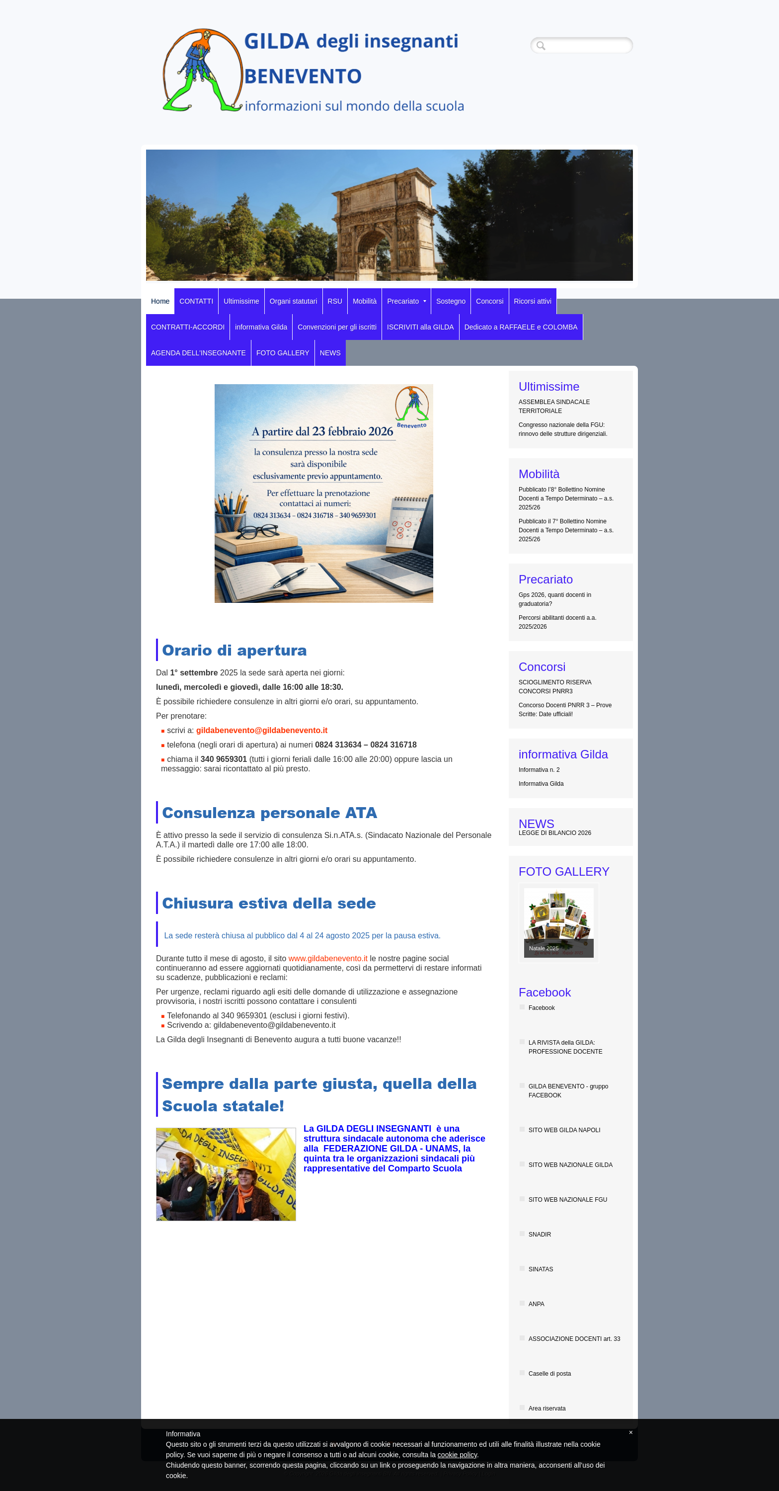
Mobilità (365, 301)
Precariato (406, 301)
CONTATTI (196, 301)
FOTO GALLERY (283, 353)
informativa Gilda (261, 327)
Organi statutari (293, 301)
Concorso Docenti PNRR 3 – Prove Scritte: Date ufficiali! (565, 710)
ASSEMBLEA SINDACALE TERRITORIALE (554, 406)
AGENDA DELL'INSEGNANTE (198, 353)
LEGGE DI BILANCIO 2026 (555, 833)
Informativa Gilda (541, 783)
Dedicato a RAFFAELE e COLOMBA (521, 327)
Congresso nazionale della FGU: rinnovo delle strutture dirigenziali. (563, 429)
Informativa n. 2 (539, 769)
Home (160, 301)
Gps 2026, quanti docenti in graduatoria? (555, 599)
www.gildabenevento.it (328, 958)
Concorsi (489, 301)
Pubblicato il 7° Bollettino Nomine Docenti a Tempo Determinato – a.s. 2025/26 (566, 530)
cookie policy (457, 1455)
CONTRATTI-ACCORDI (188, 327)
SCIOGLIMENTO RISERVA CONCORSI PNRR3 (555, 687)
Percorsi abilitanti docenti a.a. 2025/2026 (558, 622)
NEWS (330, 353)
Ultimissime (241, 301)
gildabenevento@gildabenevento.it (262, 730)
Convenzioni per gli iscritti (337, 327)
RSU (335, 301)
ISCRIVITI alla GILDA (420, 327)
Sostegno (451, 301)
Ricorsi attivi (532, 301)
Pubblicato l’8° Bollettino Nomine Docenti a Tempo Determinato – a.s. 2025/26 (566, 498)
